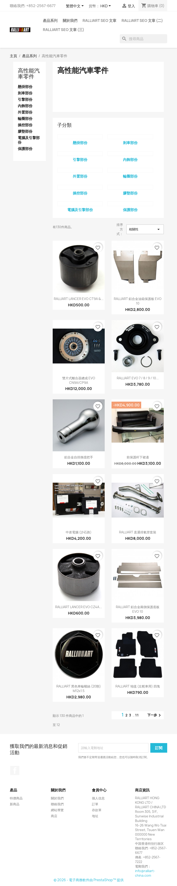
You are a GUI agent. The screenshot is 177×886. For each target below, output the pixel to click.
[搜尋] (143, 38)
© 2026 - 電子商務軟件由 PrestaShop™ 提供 (89, 880)
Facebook (14, 770)
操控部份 (25, 125)
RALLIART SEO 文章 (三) (63, 29)
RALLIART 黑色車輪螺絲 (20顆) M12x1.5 (78, 688)
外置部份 (25, 112)
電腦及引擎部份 (29, 140)
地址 (95, 816)
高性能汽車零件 (29, 73)
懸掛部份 (25, 86)
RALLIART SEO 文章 (99, 20)
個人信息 (98, 798)
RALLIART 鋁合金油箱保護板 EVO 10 (137, 301)
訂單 (95, 804)
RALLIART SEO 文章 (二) (142, 20)
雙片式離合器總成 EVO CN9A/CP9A (78, 380)
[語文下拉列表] (75, 6)
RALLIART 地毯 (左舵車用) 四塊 (137, 686)
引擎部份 (25, 99)
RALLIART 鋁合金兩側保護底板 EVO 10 (137, 609)
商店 (54, 816)
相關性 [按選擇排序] (145, 229)
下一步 (154, 715)
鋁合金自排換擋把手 (78, 457)
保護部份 (25, 148)
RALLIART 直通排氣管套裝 (137, 532)
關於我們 (70, 20)
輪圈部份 (25, 118)
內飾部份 (25, 105)
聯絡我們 (57, 804)
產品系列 (50, 20)
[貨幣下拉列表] (106, 6)
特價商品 (16, 798)
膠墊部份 (25, 131)
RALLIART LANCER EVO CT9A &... (79, 299)
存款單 (97, 810)
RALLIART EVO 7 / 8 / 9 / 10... (138, 378)
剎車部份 (25, 93)
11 (137, 715)
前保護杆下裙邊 (138, 457)
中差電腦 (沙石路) (78, 532)
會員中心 (99, 790)
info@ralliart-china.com (145, 873)
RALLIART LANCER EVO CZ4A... (78, 607)
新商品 (14, 804)
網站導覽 (57, 810)
